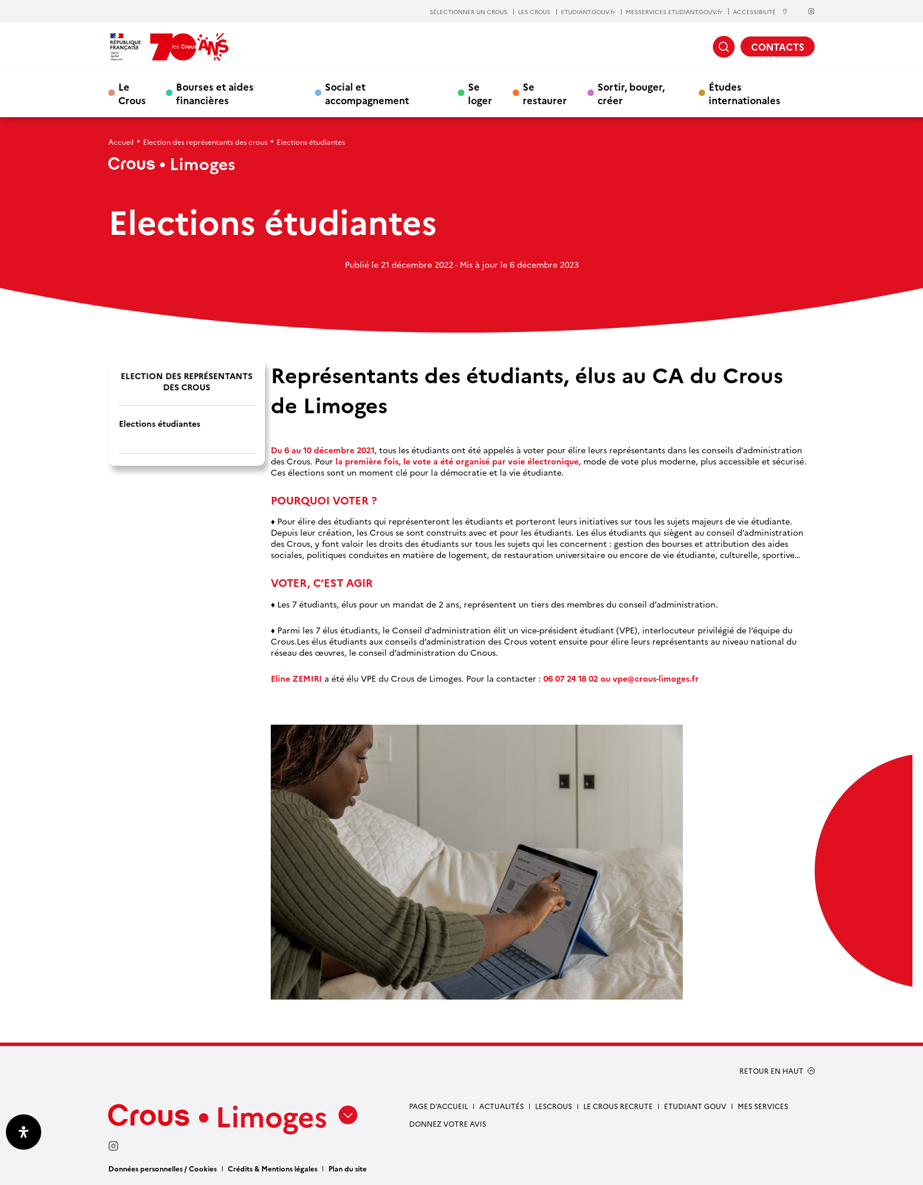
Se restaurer (545, 93)
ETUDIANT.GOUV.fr (588, 12)
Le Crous (132, 93)
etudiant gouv (695, 1106)
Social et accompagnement (367, 93)
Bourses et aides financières (215, 93)
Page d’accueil (438, 1106)
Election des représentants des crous (205, 142)
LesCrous (553, 1106)
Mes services (763, 1106)
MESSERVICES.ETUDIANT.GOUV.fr (674, 12)
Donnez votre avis (447, 1123)
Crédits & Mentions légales (272, 1168)
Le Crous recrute (618, 1106)
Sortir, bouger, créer (631, 93)
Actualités (501, 1106)
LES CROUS (534, 12)
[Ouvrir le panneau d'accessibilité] (23, 1132)
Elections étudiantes (159, 423)
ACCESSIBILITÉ (760, 11)
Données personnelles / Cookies (162, 1168)
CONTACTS (777, 46)
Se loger (480, 93)
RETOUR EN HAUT (771, 1071)
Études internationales (745, 93)
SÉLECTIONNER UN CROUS (468, 12)
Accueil (121, 142)
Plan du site (347, 1168)
